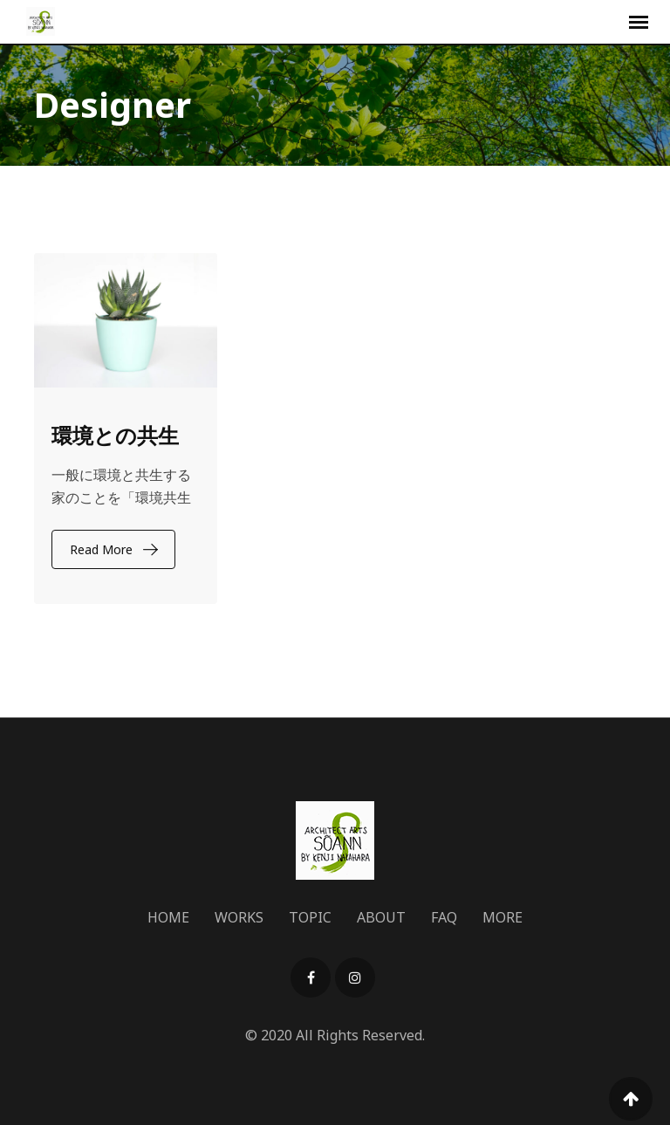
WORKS (239, 917)
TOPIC (310, 917)
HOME (168, 917)
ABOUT (381, 917)
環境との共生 (115, 435)
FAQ (444, 917)
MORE (502, 917)
